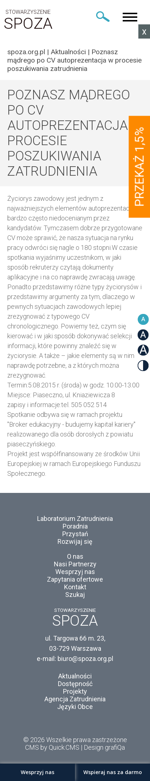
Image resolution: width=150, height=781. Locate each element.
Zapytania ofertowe (75, 579)
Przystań (75, 534)
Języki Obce (75, 706)
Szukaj (75, 594)
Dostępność (75, 684)
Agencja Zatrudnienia (75, 699)
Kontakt (75, 587)
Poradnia (75, 526)
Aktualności (68, 52)
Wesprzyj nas (75, 571)
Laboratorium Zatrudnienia (75, 518)
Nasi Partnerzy (75, 564)
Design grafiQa (104, 747)
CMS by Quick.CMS (52, 747)
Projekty (75, 691)
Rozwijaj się (75, 541)
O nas (75, 556)
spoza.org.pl (26, 52)
